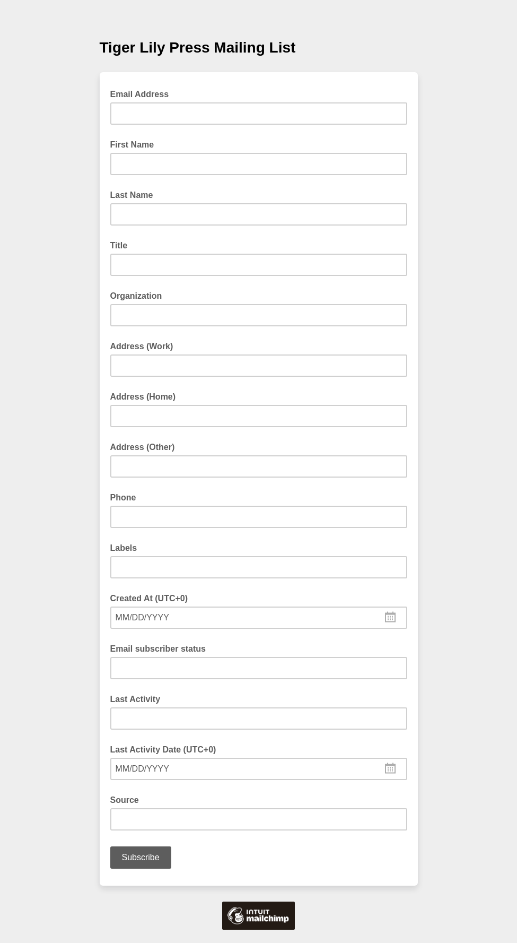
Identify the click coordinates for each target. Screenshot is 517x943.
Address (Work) (141, 346)
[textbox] (258, 618)
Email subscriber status (158, 648)
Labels (123, 547)
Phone (123, 497)
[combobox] (258, 618)
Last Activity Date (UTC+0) (163, 749)
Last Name (131, 195)
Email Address (143, 93)
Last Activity (135, 699)
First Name (132, 144)
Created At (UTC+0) (149, 598)
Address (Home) (143, 396)
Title (119, 245)
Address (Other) (142, 447)
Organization (136, 295)
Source (124, 799)
